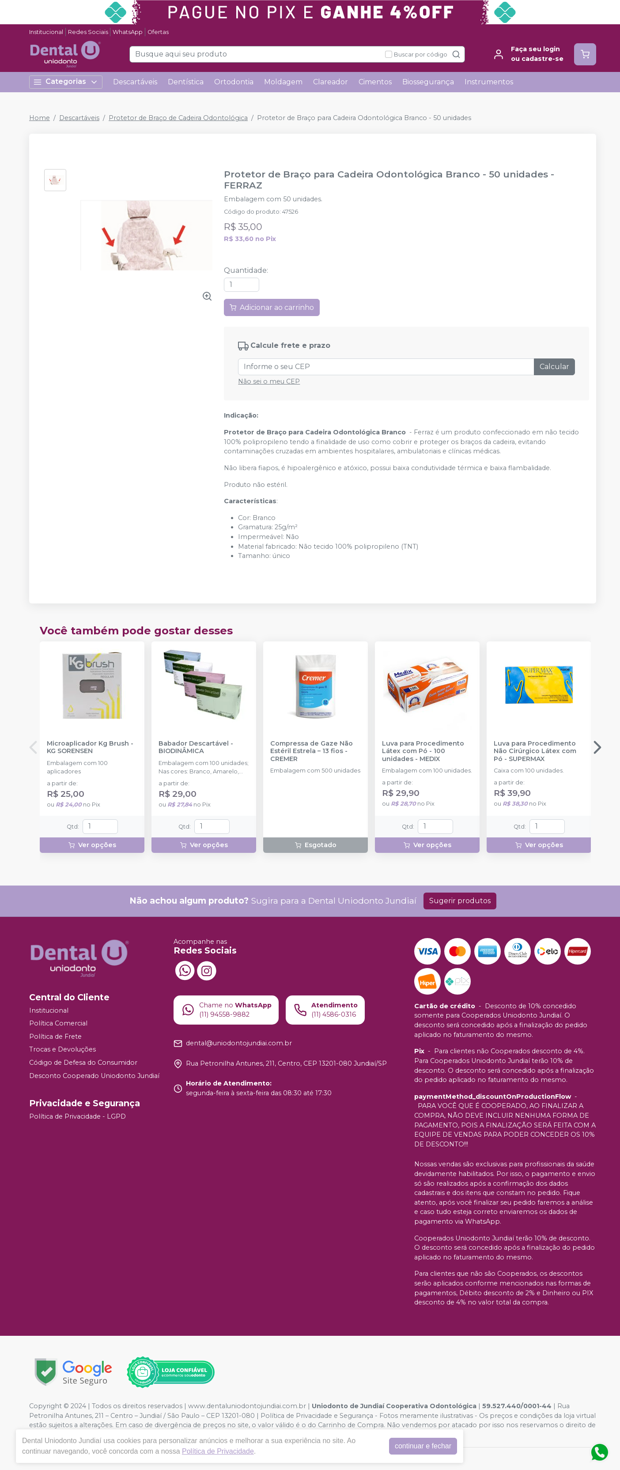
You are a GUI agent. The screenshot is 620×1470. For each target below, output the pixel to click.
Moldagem (283, 82)
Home (39, 118)
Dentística (186, 82)
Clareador (330, 82)
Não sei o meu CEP (269, 381)
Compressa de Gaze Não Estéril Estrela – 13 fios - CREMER (311, 751)
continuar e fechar (423, 1446)
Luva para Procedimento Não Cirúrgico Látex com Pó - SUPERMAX (535, 751)
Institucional (46, 32)
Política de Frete (55, 1036)
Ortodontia (233, 82)
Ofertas (158, 32)
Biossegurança (428, 82)
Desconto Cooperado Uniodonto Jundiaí (94, 1076)
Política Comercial (58, 1023)
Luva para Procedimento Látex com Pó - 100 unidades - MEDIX (423, 751)
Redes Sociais (88, 32)
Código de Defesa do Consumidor (83, 1063)
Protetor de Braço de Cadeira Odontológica (178, 118)
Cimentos (375, 82)
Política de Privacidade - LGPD (77, 1116)
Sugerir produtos (460, 901)
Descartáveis (135, 82)
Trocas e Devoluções (62, 1050)
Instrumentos (489, 82)
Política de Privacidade (218, 1451)
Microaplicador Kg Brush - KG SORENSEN (90, 747)
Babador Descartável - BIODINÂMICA (196, 747)
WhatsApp (128, 32)
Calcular (554, 366)
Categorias (65, 82)
